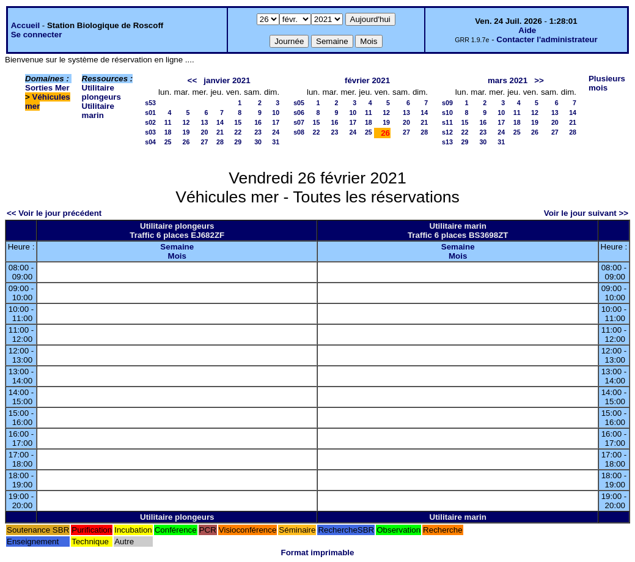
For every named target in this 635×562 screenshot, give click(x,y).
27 (204, 142)
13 (204, 122)
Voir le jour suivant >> (586, 213)
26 (186, 142)
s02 (150, 122)
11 (168, 122)
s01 (150, 112)
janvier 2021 (227, 80)
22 (237, 132)
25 (168, 142)
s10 (447, 112)
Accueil (25, 25)
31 (275, 142)
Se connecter (36, 34)
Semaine (177, 246)
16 (258, 122)
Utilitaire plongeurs (101, 92)
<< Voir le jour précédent (54, 213)
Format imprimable (317, 552)
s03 (150, 132)
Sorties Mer (47, 87)
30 (258, 142)
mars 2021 (507, 80)
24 (275, 132)
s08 (298, 132)
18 (168, 132)
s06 (298, 112)
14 (220, 122)
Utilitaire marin (98, 111)
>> (539, 80)
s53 (150, 102)
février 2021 (367, 80)
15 (237, 122)
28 (220, 142)
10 (275, 112)
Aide (527, 30)
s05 (298, 102)
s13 (447, 142)
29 (237, 142)
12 (186, 122)
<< (192, 80)
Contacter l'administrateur (546, 39)
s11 (447, 122)
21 (220, 132)
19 (186, 132)
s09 (447, 102)
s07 (298, 122)
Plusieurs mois (607, 83)
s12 (447, 132)
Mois (177, 256)
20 (204, 132)
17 (275, 122)
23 (258, 132)
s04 (150, 142)
